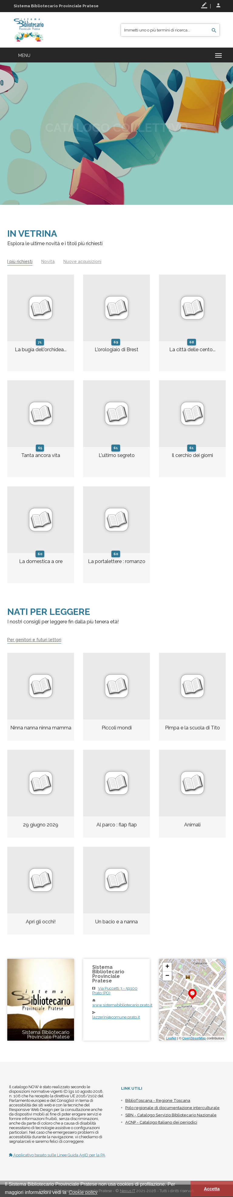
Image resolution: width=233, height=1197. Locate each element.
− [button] (167, 976)
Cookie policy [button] (83, 1192)
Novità (48, 261)
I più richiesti (19, 261)
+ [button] (167, 967)
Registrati (204, 5)
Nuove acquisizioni (82, 261)
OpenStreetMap (194, 1038)
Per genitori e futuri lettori (34, 639)
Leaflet (171, 1038)
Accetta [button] (212, 1188)
